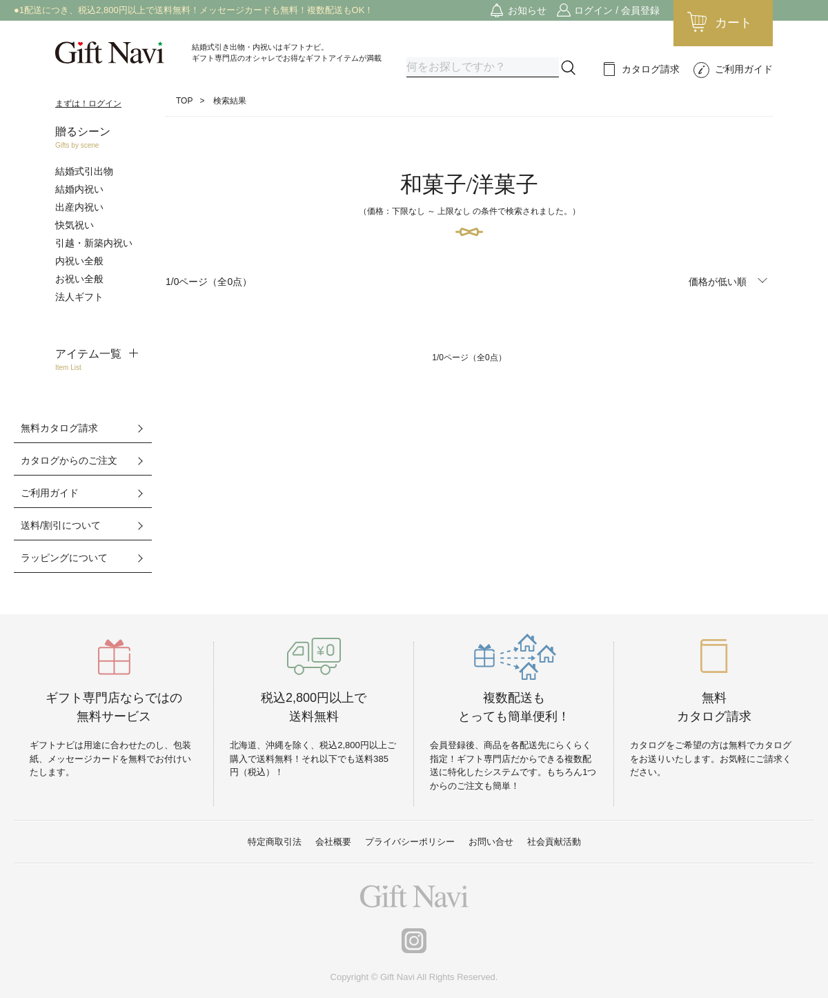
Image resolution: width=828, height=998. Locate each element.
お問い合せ (491, 841)
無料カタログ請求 (59, 427)
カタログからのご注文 (69, 460)
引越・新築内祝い (93, 242)
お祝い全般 (79, 278)
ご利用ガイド (744, 69)
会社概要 (333, 841)
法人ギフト (79, 296)
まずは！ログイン (88, 103)
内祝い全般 (79, 260)
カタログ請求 (651, 69)
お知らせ (527, 10)
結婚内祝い (79, 189)
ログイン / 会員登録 (617, 10)
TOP (184, 101)
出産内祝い (79, 207)
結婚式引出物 (84, 171)
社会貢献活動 (554, 841)
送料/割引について (61, 525)
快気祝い (74, 225)
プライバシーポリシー (410, 841)
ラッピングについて (64, 557)
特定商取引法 (275, 841)
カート (733, 23)
